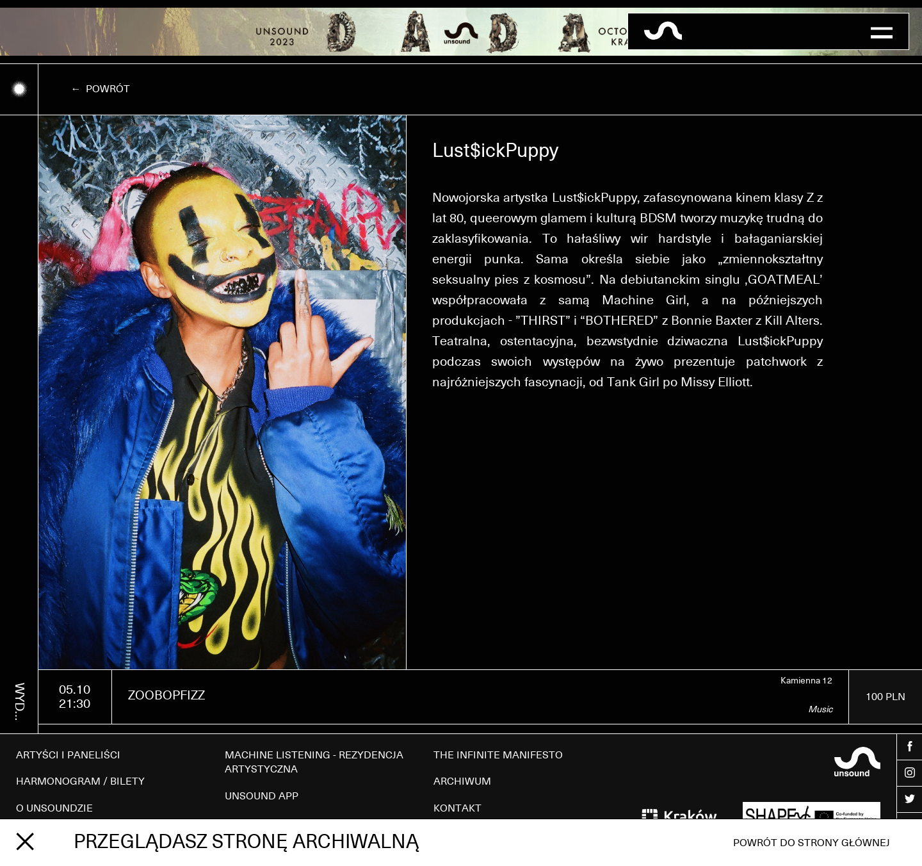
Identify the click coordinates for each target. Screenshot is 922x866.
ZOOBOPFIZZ (166, 695)
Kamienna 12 (806, 680)
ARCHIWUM (462, 781)
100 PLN (885, 697)
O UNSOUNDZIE (54, 808)
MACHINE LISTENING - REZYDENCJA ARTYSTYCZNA (314, 762)
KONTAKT (457, 808)
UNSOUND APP (261, 796)
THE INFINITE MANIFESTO (498, 755)
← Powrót (100, 89)
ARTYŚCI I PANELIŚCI (68, 755)
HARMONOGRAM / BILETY (80, 781)
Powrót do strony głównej (811, 843)
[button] (882, 31)
